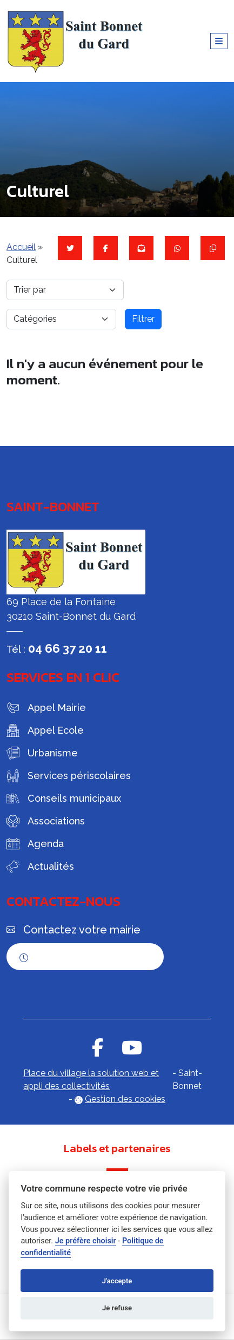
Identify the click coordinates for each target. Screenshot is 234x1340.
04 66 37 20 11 (67, 648)
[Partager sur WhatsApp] (177, 248)
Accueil (21, 247)
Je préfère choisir (85, 1241)
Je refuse (117, 1308)
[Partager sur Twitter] (70, 248)
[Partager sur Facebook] (105, 248)
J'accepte (117, 1281)
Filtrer (143, 319)
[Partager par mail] (141, 248)
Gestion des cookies (125, 1099)
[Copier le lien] (212, 248)
